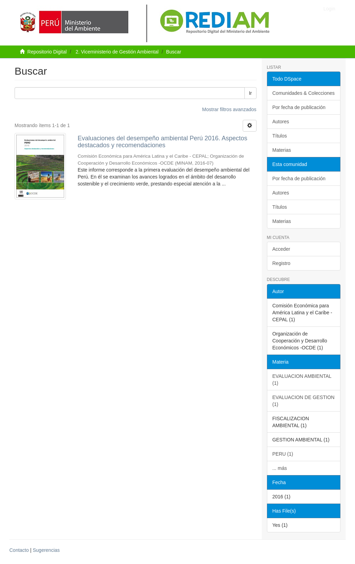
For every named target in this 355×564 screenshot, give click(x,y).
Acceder (281, 249)
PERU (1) (282, 454)
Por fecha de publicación (299, 107)
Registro (281, 263)
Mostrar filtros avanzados (229, 109)
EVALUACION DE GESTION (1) (303, 401)
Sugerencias (46, 550)
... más (279, 468)
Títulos (279, 136)
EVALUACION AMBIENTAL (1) (302, 379)
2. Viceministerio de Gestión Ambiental (117, 52)
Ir (250, 93)
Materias (281, 150)
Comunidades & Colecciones (303, 93)
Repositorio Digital (47, 52)
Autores (280, 121)
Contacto (19, 550)
